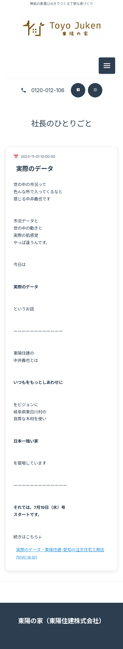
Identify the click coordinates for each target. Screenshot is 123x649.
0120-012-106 (47, 90)
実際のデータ (34, 169)
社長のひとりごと (61, 123)
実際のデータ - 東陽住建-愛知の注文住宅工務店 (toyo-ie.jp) (60, 553)
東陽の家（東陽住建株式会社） (61, 621)
